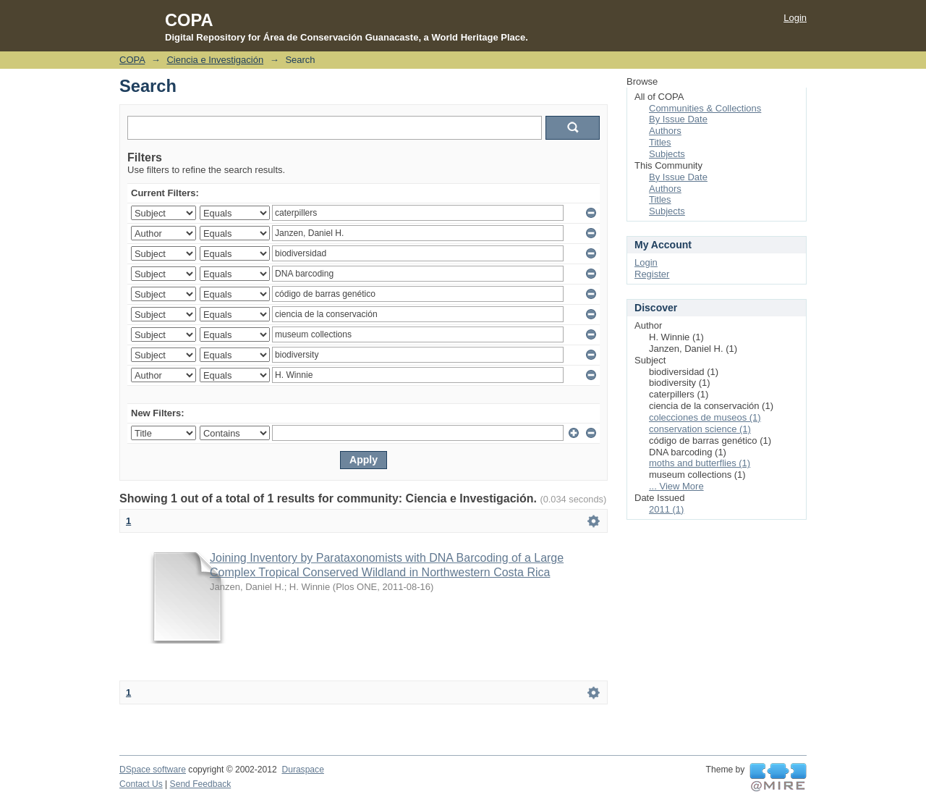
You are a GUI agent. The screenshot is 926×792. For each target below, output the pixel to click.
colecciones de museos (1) (705, 417)
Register (651, 274)
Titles (660, 142)
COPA (132, 59)
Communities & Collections (705, 108)
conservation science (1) (700, 429)
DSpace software (152, 769)
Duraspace (302, 769)
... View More (676, 486)
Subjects (667, 153)
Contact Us (141, 784)
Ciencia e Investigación (214, 59)
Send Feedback (201, 784)
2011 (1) (666, 509)
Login (795, 17)
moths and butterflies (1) (699, 463)
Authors (665, 130)
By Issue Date (678, 119)
